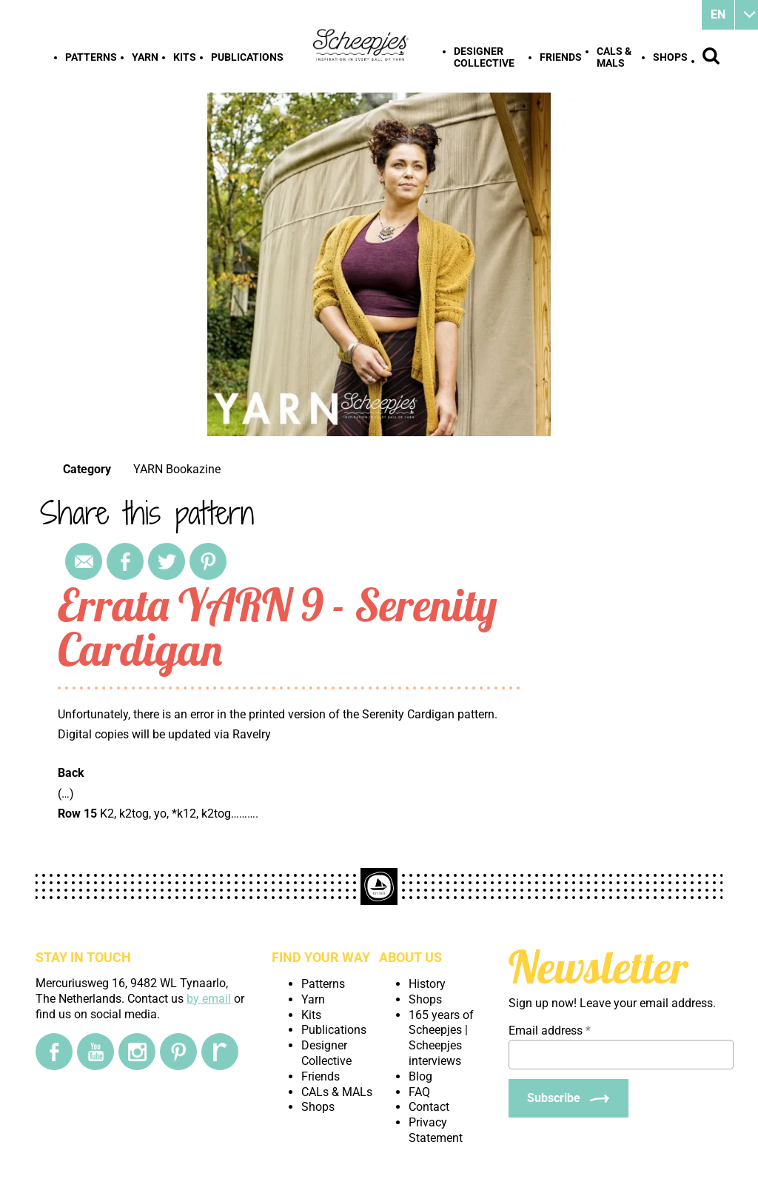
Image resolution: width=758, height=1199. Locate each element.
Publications (247, 57)
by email (209, 999)
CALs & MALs (614, 57)
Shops (670, 57)
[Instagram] (136, 1051)
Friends (561, 57)
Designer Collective (484, 57)
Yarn (145, 57)
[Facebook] (54, 1051)
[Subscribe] (568, 1098)
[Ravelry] (219, 1051)
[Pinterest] (178, 1051)
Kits (184, 57)
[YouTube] (95, 1051)
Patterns (91, 57)
